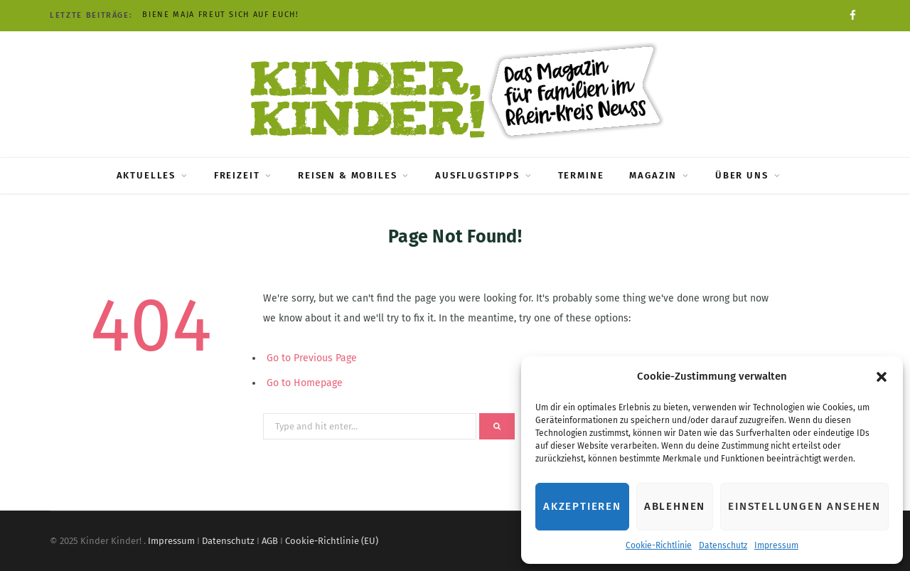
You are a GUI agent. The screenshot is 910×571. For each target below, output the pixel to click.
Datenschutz (723, 545)
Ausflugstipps (477, 175)
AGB (270, 540)
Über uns (742, 175)
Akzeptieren (582, 506)
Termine (581, 175)
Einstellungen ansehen (804, 506)
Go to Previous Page (312, 358)
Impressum (776, 545)
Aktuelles (146, 175)
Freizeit (237, 175)
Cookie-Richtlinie (659, 545)
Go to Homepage (305, 383)
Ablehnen (674, 506)
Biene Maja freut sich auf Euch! (220, 14)
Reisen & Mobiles (347, 175)
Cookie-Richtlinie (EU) (331, 540)
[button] (881, 377)
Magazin (653, 175)
